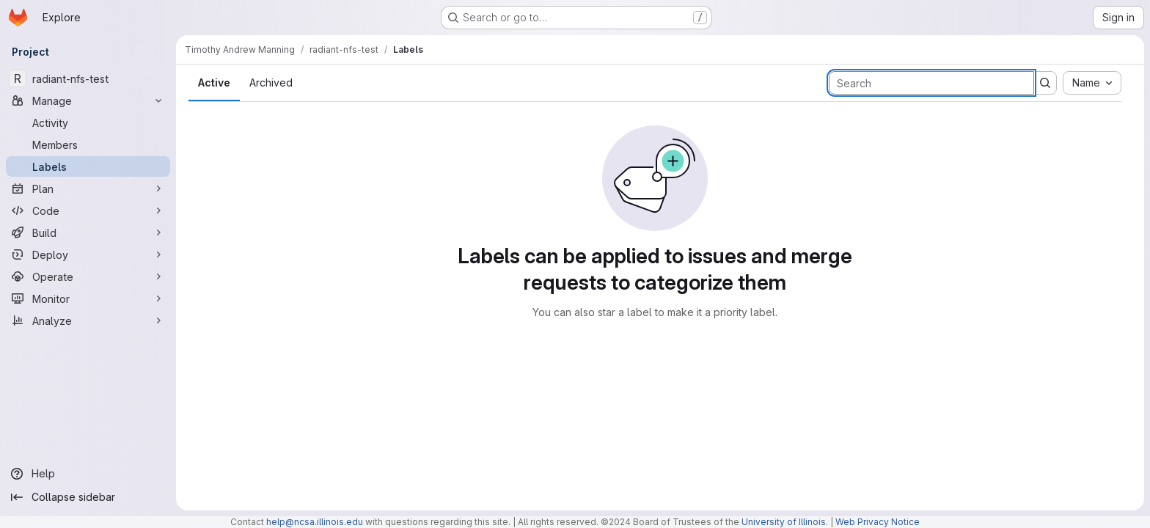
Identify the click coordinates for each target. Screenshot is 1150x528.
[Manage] (88, 100)
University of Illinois (783, 521)
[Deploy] (88, 254)
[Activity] (88, 122)
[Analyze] (88, 320)
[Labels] (88, 166)
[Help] (88, 473)
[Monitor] (88, 298)
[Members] (88, 144)
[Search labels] (931, 83)
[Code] (88, 210)
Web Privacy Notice (877, 521)
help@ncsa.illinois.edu (314, 521)
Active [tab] (214, 82)
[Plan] (88, 188)
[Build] (88, 232)
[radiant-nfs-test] (88, 78)
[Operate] (88, 276)
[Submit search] (1045, 83)
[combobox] (1092, 83)
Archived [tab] (271, 82)
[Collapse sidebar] (88, 497)
